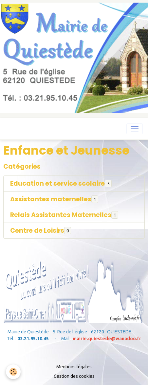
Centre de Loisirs (37, 230)
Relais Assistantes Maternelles (60, 215)
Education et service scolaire (57, 183)
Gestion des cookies (74, 376)
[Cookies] (13, 371)
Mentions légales (74, 366)
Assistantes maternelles (50, 199)
